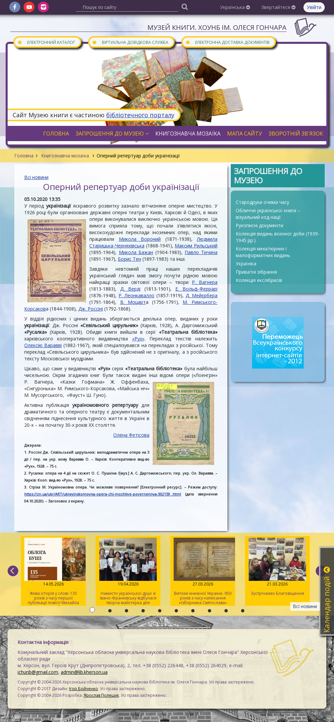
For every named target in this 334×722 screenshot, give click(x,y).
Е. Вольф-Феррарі (196, 289)
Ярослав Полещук (101, 695)
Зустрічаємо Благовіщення (277, 567)
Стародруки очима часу (262, 202)
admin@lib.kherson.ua (84, 672)
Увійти (314, 7)
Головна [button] (56, 133)
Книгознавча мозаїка (65, 155)
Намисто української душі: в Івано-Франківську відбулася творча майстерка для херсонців (128, 572)
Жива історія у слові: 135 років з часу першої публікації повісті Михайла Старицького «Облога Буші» (53, 572)
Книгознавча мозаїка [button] (187, 133)
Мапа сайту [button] (244, 133)
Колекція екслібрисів (259, 280)
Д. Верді (130, 289)
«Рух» (138, 338)
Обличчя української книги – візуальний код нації (268, 213)
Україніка (246, 263)
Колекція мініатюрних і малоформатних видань (263, 251)
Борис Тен (129, 259)
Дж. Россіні (90, 309)
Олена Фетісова (131, 435)
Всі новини (36, 177)
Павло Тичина (201, 252)
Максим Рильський (196, 245)
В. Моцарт (133, 302)
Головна (24, 155)
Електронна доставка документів (227, 42)
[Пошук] (185, 6)
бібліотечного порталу (140, 115)
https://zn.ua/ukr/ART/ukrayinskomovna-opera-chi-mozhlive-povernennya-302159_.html (102, 494)
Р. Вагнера (204, 282)
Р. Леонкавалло (136, 295)
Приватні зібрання (256, 272)
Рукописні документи (259, 225)
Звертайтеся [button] (278, 7)
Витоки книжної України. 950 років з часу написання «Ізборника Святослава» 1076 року (203, 572)
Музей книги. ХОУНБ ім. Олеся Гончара (217, 27)
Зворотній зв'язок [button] (296, 133)
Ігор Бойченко (83, 688)
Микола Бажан (136, 252)
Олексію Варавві (43, 345)
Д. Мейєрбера (201, 295)
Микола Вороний (140, 239)
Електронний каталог (46, 42)
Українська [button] (235, 7)
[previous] (13, 571)
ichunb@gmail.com (38, 672)
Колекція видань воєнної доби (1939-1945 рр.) (277, 236)
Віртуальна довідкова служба (130, 42)
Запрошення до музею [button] (112, 133)
